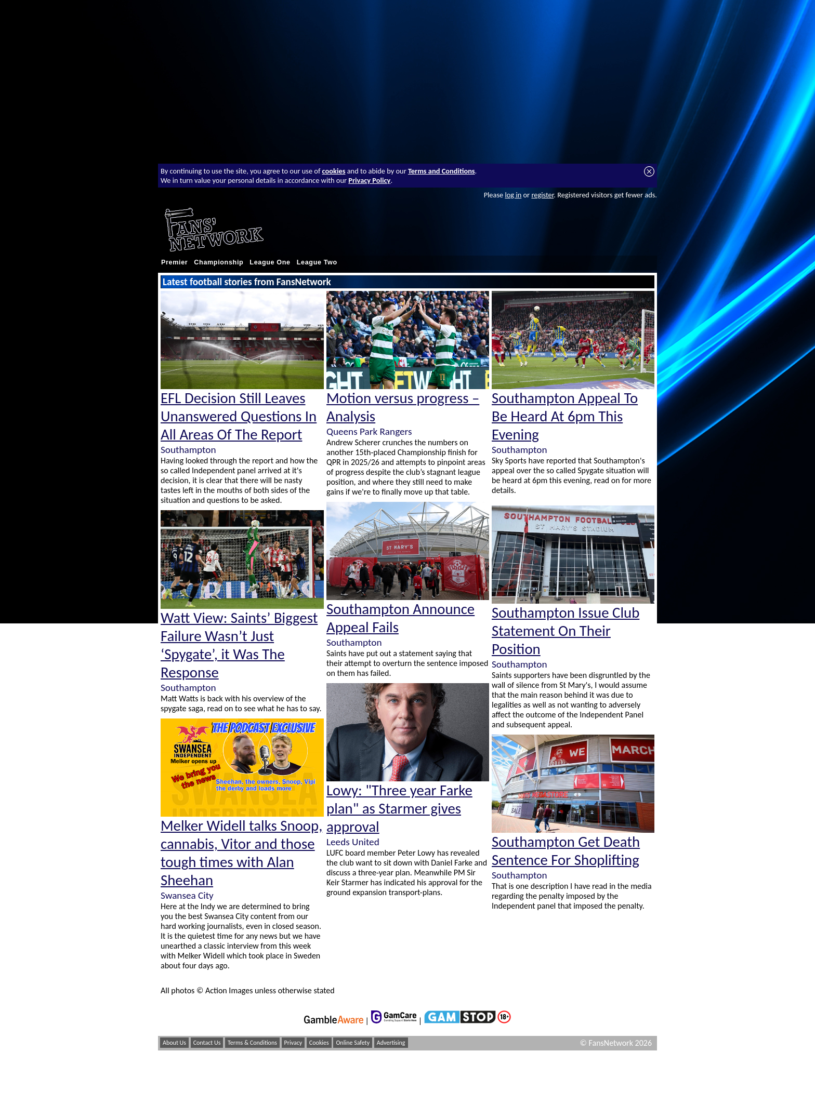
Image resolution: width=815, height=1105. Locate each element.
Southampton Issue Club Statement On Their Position (565, 631)
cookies (334, 171)
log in (513, 194)
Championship (218, 262)
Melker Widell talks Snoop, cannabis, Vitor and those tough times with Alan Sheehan (241, 853)
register (542, 194)
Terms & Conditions (252, 1042)
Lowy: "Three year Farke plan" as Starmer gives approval (399, 808)
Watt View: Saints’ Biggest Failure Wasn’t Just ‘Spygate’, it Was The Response (239, 645)
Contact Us (207, 1042)
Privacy (293, 1042)
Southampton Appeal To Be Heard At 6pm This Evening (565, 416)
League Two (317, 262)
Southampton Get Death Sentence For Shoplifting (566, 851)
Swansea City (187, 895)
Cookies (319, 1042)
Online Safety (353, 1042)
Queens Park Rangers (369, 431)
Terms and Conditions (441, 171)
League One (269, 262)
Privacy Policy (369, 180)
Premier (174, 262)
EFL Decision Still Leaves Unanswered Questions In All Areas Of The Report (239, 416)
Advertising (391, 1042)
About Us (174, 1042)
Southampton (188, 450)
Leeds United (352, 842)
